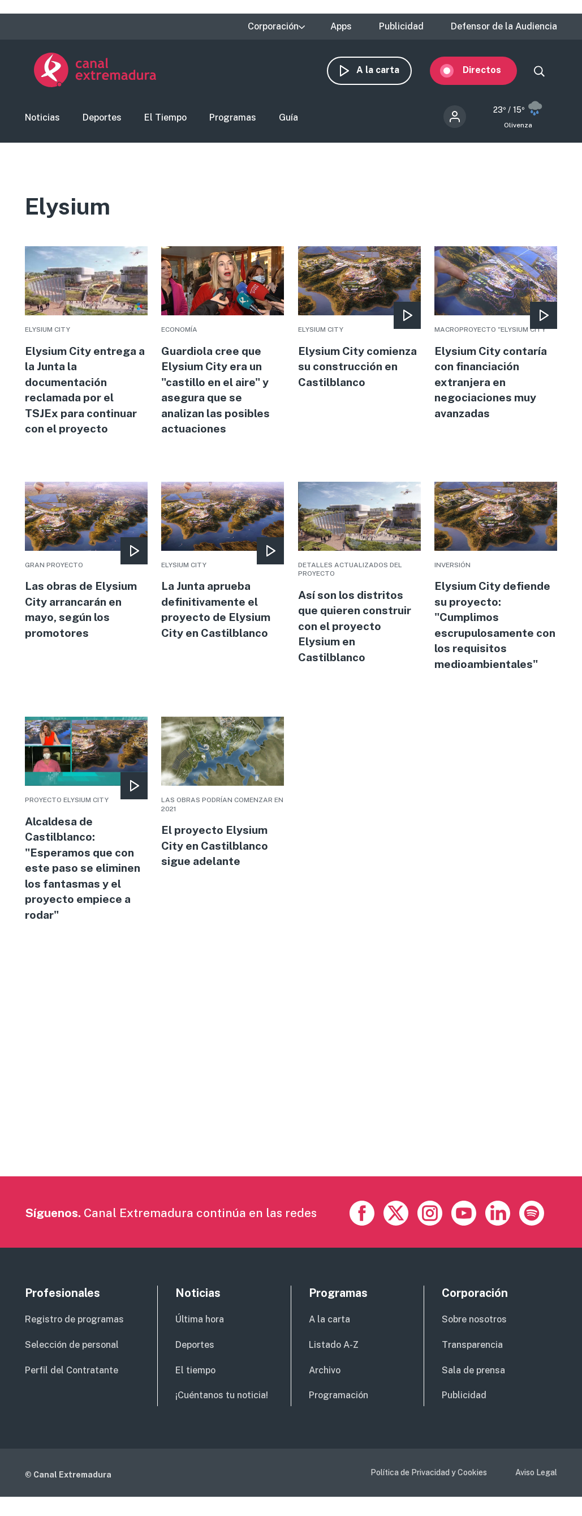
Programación (338, 1406)
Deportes (102, 120)
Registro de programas (74, 1330)
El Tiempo (165, 120)
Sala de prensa (473, 1381)
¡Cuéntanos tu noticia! (221, 1406)
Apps (341, 26)
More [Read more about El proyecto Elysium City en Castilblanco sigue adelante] (222, 802)
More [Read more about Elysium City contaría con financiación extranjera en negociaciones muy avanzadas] (495, 339)
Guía (288, 120)
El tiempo (195, 1381)
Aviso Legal (536, 1483)
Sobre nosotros (474, 1330)
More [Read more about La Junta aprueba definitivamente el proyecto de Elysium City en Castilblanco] (222, 569)
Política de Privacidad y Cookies (428, 1483)
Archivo (324, 1381)
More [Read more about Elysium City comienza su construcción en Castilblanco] (359, 323)
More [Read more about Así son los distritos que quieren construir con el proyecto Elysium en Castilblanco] (359, 581)
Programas (232, 120)
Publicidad (401, 26)
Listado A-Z (334, 1356)
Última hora (199, 1330)
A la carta (386, 72)
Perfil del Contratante (71, 1381)
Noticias (42, 120)
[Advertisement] (289, 1108)
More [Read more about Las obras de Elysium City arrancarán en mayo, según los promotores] (86, 569)
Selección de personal (72, 1356)
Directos (491, 72)
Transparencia (472, 1356)
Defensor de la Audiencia (504, 26)
